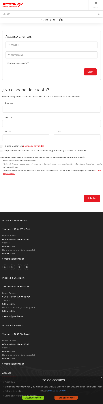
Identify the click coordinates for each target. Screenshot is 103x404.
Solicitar (92, 198)
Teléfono (9, 132)
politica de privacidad (33, 146)
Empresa (9, 103)
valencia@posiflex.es (12, 316)
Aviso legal (10, 382)
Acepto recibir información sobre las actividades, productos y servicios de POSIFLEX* (45, 150)
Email (59, 132)
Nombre (8, 117)
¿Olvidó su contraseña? (17, 63)
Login (90, 72)
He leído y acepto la (24, 146)
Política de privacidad (15, 386)
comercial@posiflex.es (13, 259)
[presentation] (23, 188)
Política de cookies (14, 391)
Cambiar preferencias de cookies (21, 396)
